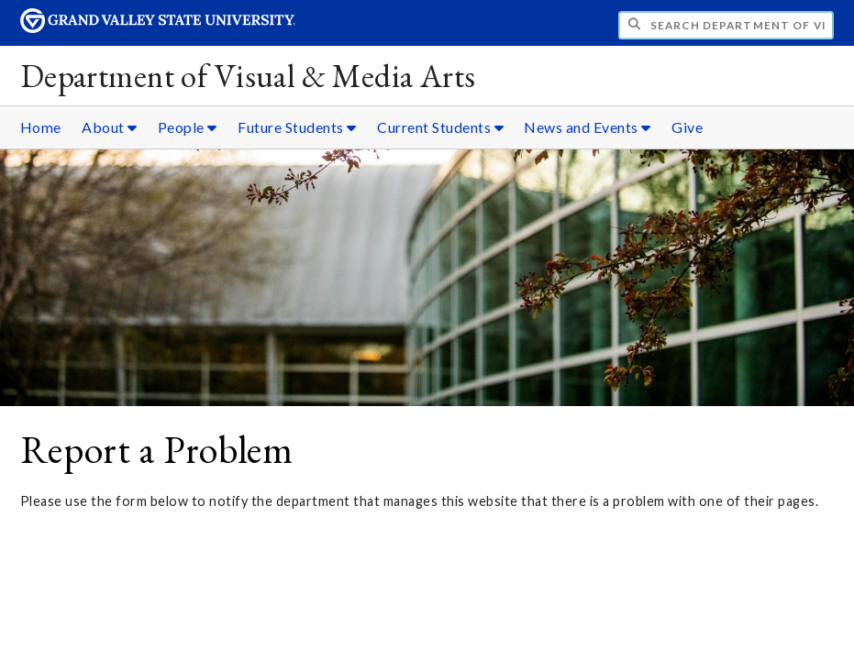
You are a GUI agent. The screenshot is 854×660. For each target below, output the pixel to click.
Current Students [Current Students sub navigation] (440, 127)
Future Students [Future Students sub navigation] (297, 127)
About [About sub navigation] (110, 127)
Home (40, 127)
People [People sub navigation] (187, 127)
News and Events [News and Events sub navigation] (587, 127)
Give (687, 127)
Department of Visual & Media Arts (248, 75)
